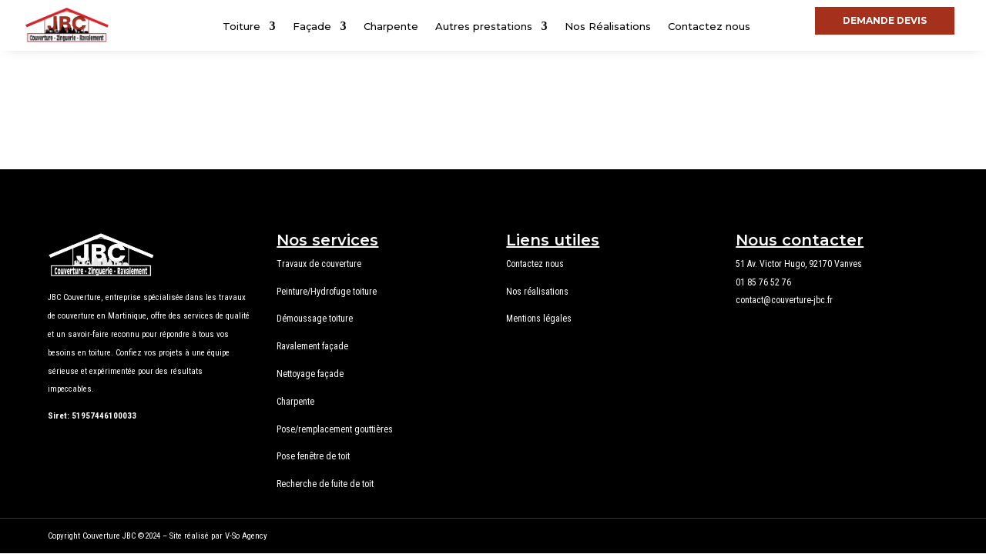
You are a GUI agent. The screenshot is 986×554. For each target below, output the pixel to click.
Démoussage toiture (315, 318)
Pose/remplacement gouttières (335, 429)
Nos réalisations (537, 291)
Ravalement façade (312, 346)
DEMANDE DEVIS (885, 20)
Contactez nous (709, 26)
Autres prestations (483, 26)
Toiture (241, 26)
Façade (312, 26)
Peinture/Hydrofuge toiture (327, 291)
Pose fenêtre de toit (313, 456)
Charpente (391, 26)
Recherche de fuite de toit (325, 484)
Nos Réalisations (608, 26)
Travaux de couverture (319, 264)
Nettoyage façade (310, 374)
